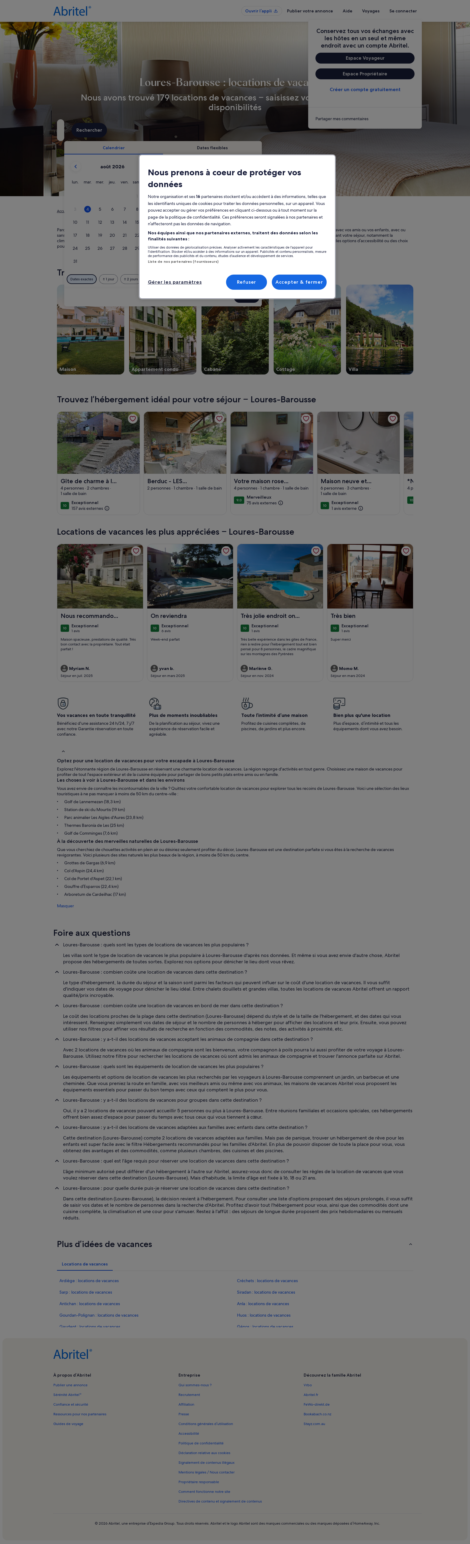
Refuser (246, 282)
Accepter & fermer (299, 282)
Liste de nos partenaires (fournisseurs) (183, 261)
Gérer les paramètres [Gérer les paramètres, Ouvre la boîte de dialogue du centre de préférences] (175, 282)
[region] (237, 226)
